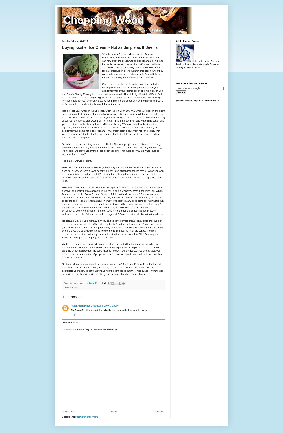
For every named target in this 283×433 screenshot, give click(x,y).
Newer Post (68, 411)
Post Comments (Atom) (86, 417)
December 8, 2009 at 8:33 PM (105, 306)
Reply (73, 315)
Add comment (70, 322)
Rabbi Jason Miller (80, 306)
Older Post (159, 411)
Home (114, 411)
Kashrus (74, 287)
